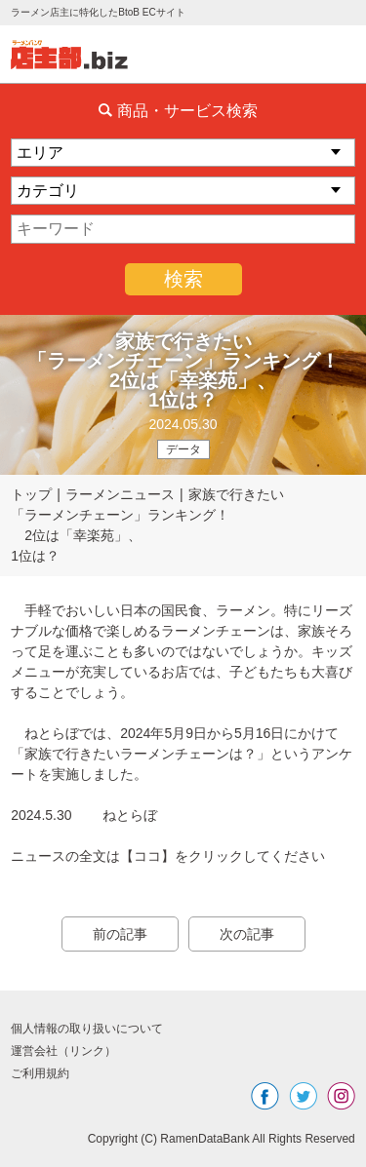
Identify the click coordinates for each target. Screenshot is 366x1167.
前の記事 (120, 934)
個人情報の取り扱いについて (87, 1028)
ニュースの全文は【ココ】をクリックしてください (168, 856)
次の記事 (247, 934)
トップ (31, 494)
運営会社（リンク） (63, 1051)
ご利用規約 (40, 1073)
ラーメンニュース (120, 494)
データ (183, 449)
